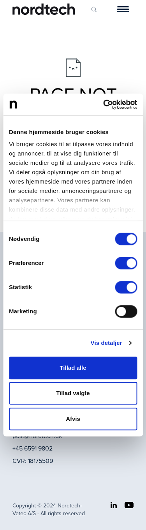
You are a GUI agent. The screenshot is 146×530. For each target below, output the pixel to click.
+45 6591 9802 (32, 448)
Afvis (73, 418)
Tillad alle (73, 367)
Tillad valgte (73, 393)
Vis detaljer (106, 342)
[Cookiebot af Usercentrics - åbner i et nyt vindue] (104, 104)
